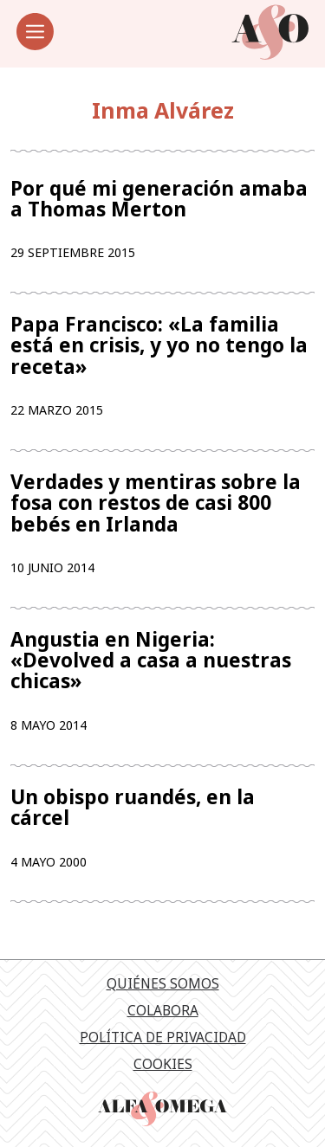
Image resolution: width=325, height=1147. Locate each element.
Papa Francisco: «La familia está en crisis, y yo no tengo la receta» (159, 345)
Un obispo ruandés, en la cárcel (132, 807)
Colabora (162, 1010)
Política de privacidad (163, 1037)
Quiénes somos (163, 983)
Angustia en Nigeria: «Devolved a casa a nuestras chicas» (150, 661)
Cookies (162, 1063)
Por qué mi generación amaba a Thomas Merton (159, 199)
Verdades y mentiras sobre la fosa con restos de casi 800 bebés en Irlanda (155, 503)
